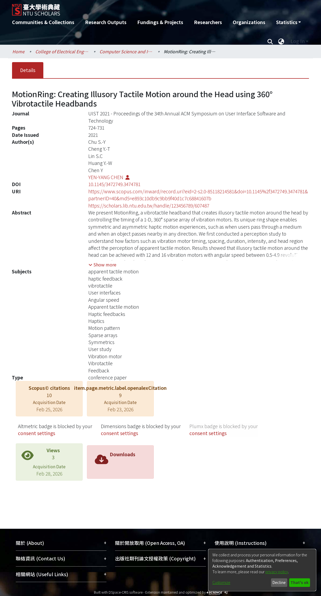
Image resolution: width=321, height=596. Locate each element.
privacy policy (276, 571)
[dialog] (262, 570)
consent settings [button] (36, 433)
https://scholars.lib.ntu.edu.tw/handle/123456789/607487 (148, 205)
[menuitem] (288, 22)
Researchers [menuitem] (208, 22)
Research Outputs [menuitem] (106, 22)
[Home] (131, 8)
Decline (279, 582)
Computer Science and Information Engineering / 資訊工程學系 (126, 51)
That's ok (299, 582)
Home (18, 51)
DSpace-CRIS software (126, 592)
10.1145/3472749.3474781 (114, 184)
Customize (221, 582)
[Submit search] (270, 41)
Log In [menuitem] (298, 41)
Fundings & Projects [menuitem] (160, 22)
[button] (102, 264)
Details (27, 70)
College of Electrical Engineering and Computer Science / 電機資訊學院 (62, 51)
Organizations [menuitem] (249, 22)
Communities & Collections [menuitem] (43, 22)
